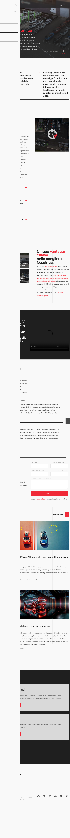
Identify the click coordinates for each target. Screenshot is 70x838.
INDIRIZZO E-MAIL (38, 471)
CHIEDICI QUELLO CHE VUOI (41, 479)
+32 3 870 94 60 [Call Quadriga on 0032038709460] (8, 783)
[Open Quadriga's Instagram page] (50, 796)
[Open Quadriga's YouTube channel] (55, 796)
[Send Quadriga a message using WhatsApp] (67, 796)
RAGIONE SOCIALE (57, 463)
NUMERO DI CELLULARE (59, 471)
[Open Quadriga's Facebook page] (38, 796)
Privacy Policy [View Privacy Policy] (18, 799)
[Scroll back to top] (13, 746)
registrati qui (41, 499)
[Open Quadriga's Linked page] (44, 796)
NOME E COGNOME (38, 463)
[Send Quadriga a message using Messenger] (61, 796)
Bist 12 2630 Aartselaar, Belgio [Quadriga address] (10, 779)
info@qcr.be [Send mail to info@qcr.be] (6, 786)
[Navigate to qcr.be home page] (10, 5)
